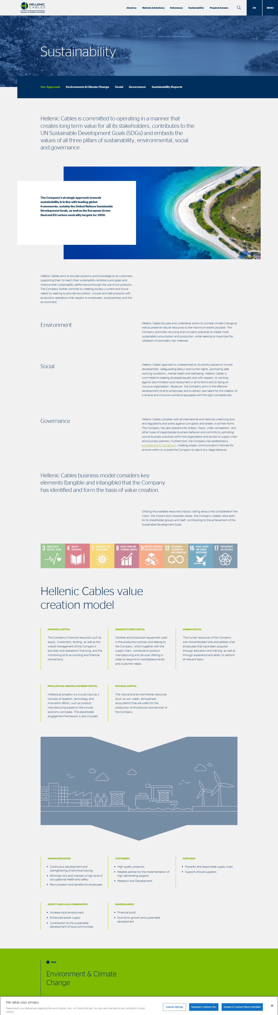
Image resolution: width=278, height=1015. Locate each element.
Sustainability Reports (167, 86)
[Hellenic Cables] (32, 7)
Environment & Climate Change (87, 86)
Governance (137, 86)
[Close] (272, 1007)
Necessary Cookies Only (203, 1008)
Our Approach (50, 86)
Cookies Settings (174, 1008)
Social (119, 86)
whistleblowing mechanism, (159, 445)
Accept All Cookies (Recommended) (242, 1008)
